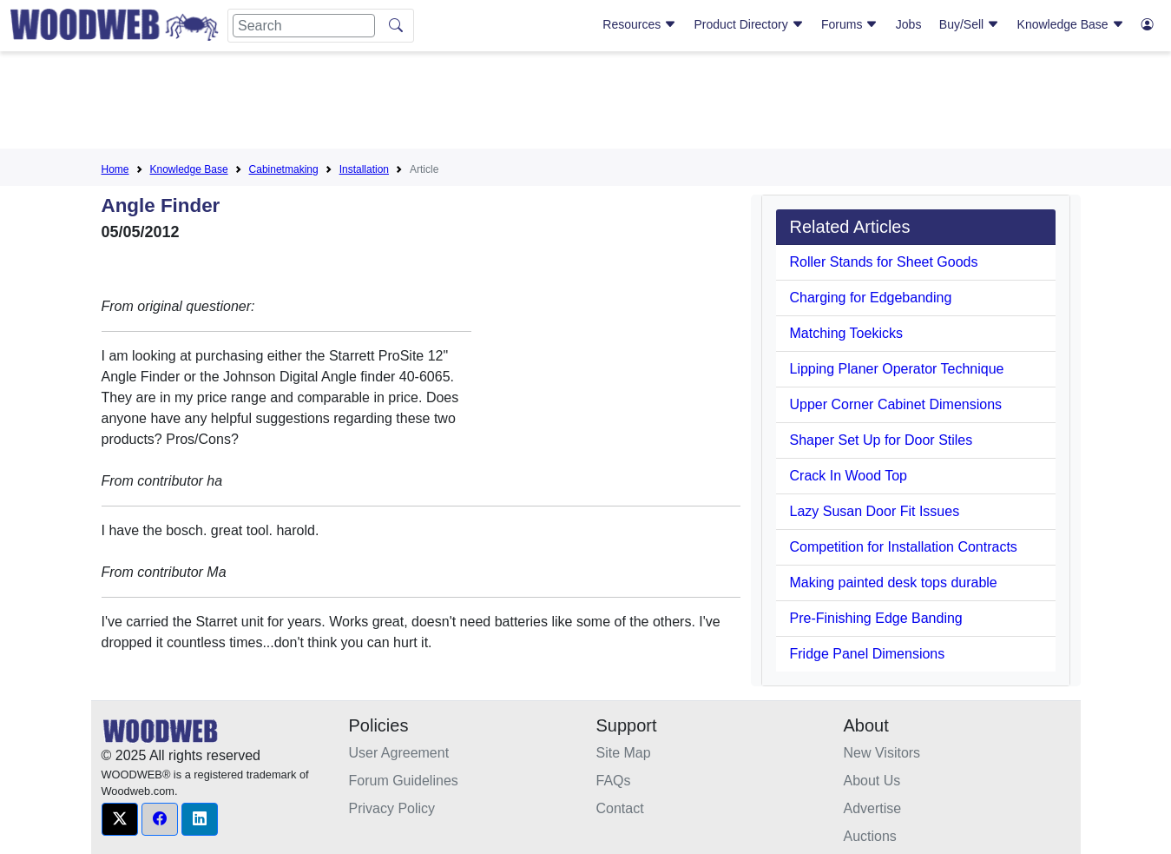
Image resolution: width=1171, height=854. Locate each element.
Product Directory (749, 24)
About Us (872, 780)
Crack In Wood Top (848, 475)
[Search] (304, 25)
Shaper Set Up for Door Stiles (881, 440)
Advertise (873, 808)
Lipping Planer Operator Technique (897, 368)
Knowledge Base (1070, 24)
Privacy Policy (392, 808)
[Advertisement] (586, 103)
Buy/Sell (969, 24)
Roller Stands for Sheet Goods (884, 262)
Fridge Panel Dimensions (867, 653)
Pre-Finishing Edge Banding (876, 618)
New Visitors (882, 752)
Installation (364, 169)
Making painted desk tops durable (893, 582)
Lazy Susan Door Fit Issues (875, 511)
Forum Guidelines (403, 780)
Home (115, 169)
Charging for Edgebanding (871, 297)
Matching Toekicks (846, 333)
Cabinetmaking (284, 169)
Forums (849, 24)
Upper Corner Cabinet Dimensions (896, 404)
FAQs (613, 780)
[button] (120, 819)
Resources (639, 24)
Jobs (909, 24)
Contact (620, 808)
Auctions (870, 836)
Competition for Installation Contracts (903, 547)
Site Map (623, 752)
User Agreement (399, 752)
